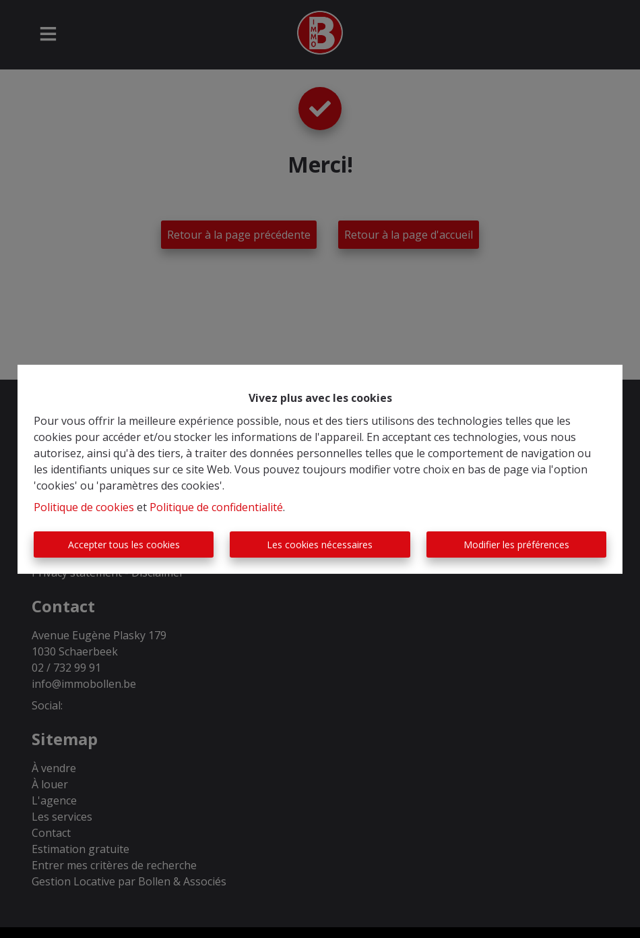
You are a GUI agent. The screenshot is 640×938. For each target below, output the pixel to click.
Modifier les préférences (516, 544)
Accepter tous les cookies (124, 544)
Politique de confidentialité (216, 507)
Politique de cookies (84, 507)
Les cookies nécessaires (320, 544)
